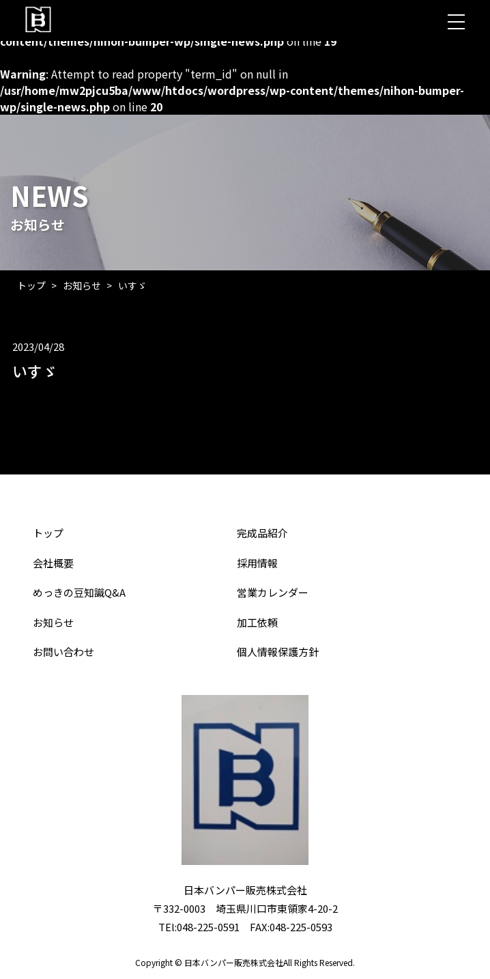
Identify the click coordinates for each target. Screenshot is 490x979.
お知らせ (82, 285)
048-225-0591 (208, 927)
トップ (31, 285)
